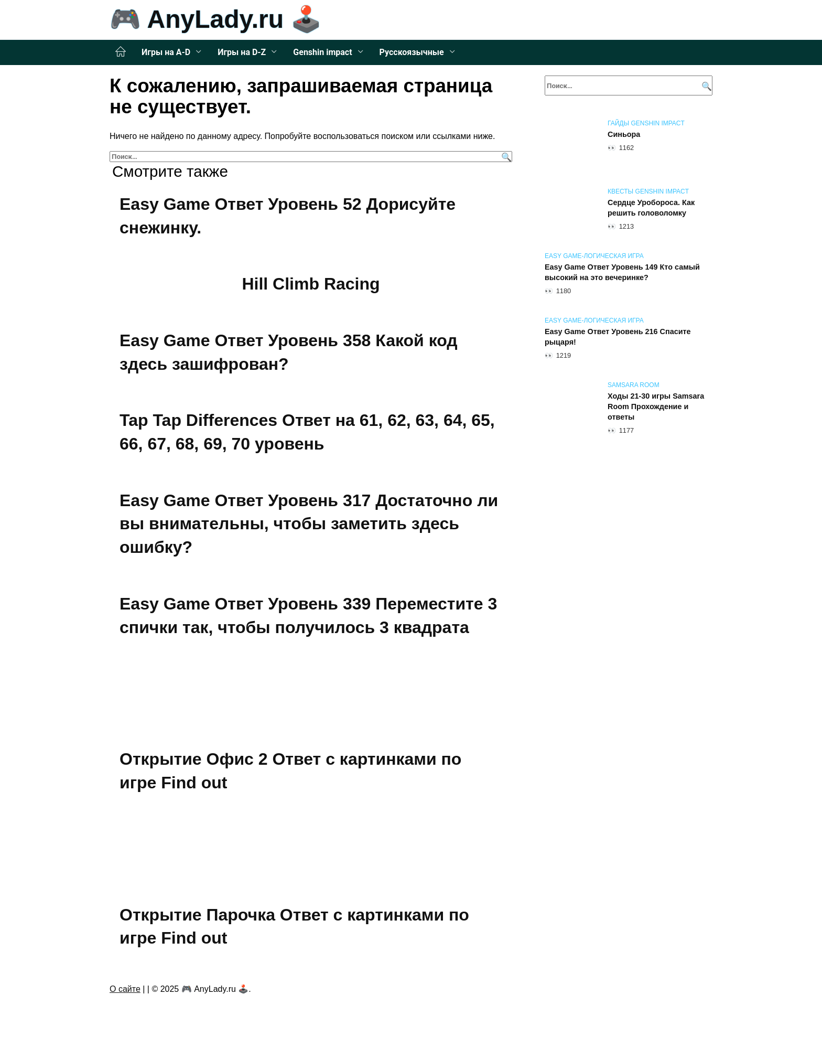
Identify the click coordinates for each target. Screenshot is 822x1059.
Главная (120, 52)
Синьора (624, 134)
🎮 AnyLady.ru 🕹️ (216, 19)
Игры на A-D (166, 52)
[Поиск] (505, 156)
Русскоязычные (412, 52)
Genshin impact (322, 52)
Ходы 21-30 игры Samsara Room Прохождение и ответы (656, 406)
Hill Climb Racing (311, 283)
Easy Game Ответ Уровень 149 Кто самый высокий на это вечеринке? (622, 272)
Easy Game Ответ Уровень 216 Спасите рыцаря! (618, 336)
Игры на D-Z (242, 52)
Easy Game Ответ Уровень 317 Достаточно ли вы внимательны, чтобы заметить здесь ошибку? (309, 524)
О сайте (125, 989)
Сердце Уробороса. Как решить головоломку (651, 207)
